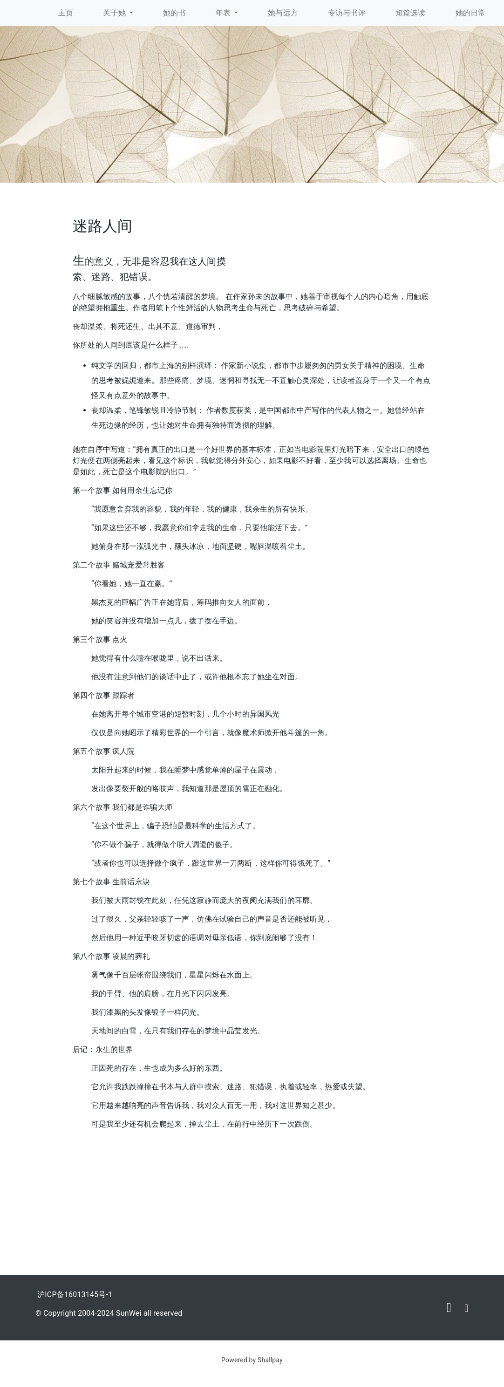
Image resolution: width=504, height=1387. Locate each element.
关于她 (115, 12)
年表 (224, 12)
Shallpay (270, 1360)
